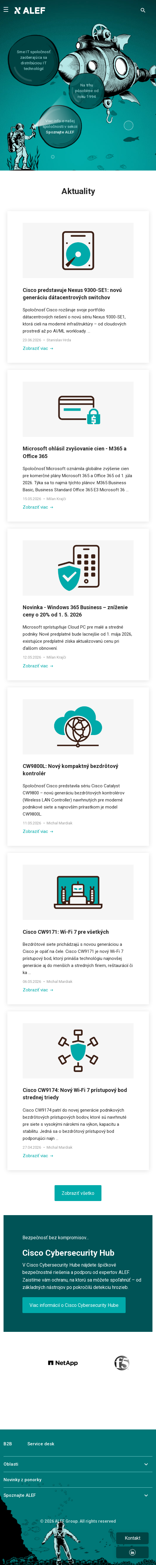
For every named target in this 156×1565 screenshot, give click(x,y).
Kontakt (132, 1538)
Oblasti (11, 1464)
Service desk (40, 1444)
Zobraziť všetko (78, 1193)
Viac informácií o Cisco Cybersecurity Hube (74, 1305)
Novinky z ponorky (22, 1479)
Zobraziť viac (38, 348)
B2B (8, 1444)
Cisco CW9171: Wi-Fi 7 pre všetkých (66, 932)
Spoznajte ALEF (20, 1495)
